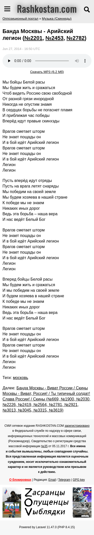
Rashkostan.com (47, 8)
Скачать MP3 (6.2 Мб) (47, 72)
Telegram (64, 480)
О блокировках (20, 480)
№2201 (33, 38)
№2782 (75, 38)
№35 (44, 446)
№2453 (54, 38)
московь (20, 378)
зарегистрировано (77, 425)
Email (52, 480)
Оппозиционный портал (20, 18)
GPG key (79, 480)
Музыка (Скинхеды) (56, 18)
